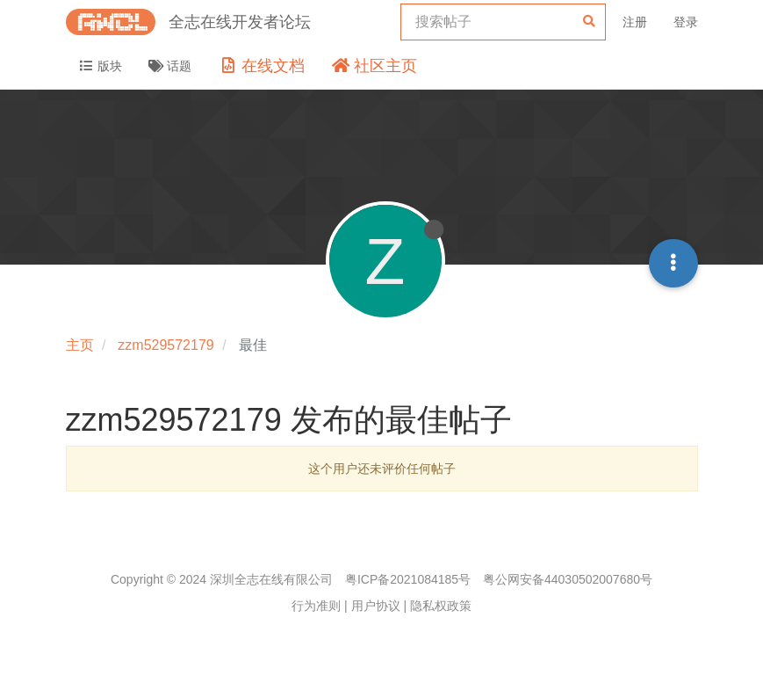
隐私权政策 (440, 606)
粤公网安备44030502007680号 (567, 579)
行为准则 (316, 606)
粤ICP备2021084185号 (408, 579)
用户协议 (375, 606)
